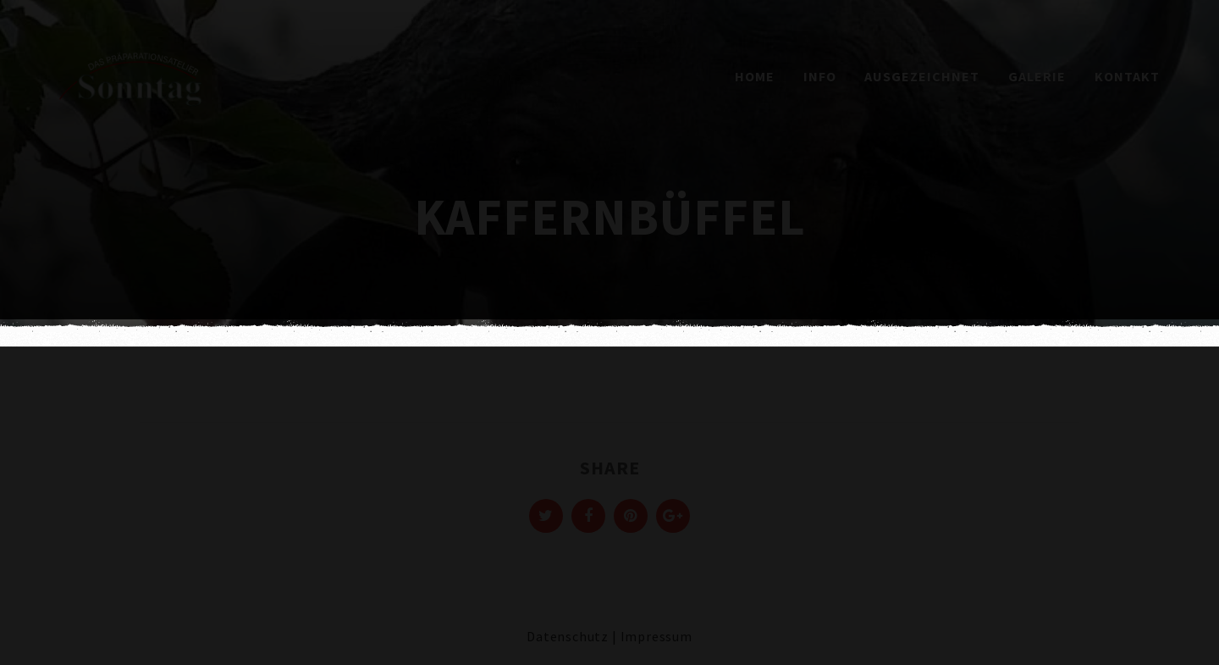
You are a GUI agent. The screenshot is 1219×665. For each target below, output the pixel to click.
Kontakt (1127, 76)
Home (755, 76)
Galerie (1037, 76)
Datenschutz (568, 636)
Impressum (656, 636)
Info (819, 76)
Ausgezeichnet (921, 76)
